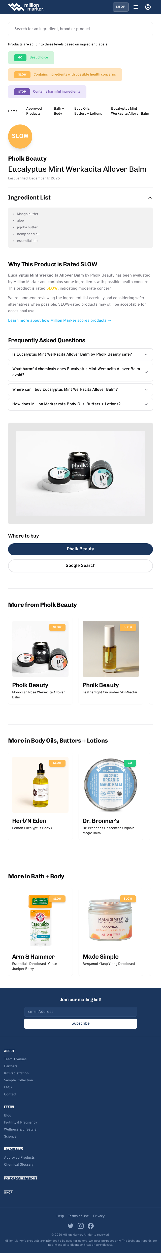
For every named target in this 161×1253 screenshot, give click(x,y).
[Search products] (80, 29)
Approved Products (34, 111)
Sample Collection (18, 1080)
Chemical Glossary (19, 1165)
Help (60, 1216)
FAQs (8, 1087)
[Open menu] (136, 7)
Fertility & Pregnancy (20, 1122)
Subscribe (81, 1023)
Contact (10, 1094)
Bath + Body (59, 111)
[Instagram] (81, 1226)
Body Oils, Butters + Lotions (88, 111)
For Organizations (20, 1178)
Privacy (99, 1216)
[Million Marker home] (26, 7)
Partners (10, 1066)
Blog (7, 1115)
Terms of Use (78, 1216)
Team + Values (15, 1059)
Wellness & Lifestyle (20, 1130)
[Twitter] (71, 1226)
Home (13, 111)
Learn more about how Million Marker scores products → (60, 320)
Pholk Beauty (80, 549)
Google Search (80, 566)
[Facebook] (91, 1226)
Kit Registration (16, 1073)
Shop (120, 7)
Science (10, 1137)
